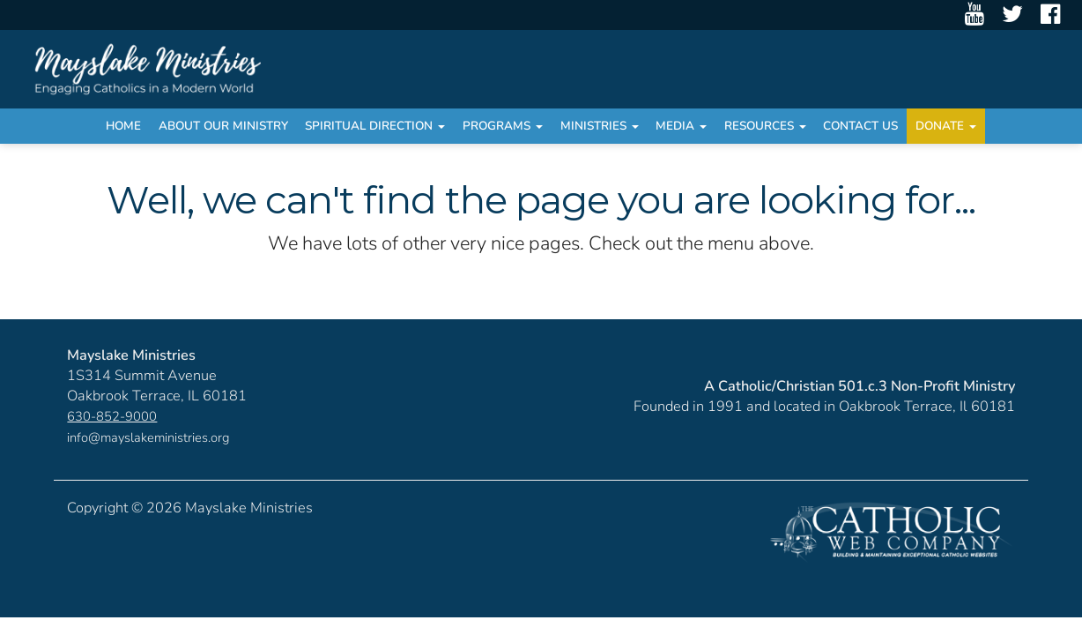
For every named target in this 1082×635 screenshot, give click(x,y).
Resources (765, 125)
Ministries (599, 125)
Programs (503, 125)
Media (681, 125)
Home (123, 125)
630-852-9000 (112, 416)
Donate (945, 125)
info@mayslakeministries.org (148, 437)
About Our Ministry (223, 125)
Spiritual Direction (375, 125)
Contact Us (860, 125)
